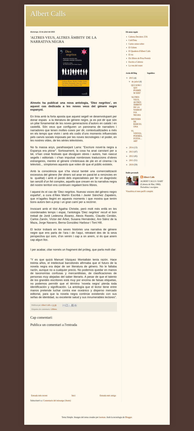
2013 (131, 152)
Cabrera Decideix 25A (138, 37)
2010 (131, 164)
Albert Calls (48, 14)
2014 (131, 147)
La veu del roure (135, 65)
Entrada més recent (39, 395)
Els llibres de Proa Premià (140, 58)
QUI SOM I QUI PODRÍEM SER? (136, 89)
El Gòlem (133, 47)
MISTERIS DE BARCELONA (136, 123)
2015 (131, 78)
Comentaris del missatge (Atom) (57, 400)
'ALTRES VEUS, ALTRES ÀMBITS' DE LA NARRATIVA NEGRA (136, 106)
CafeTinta (133, 40)
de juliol (135, 82)
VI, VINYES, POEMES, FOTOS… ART (136, 136)
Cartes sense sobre (136, 44)
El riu (131, 55)
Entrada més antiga (108, 395)
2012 (131, 156)
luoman (102, 417)
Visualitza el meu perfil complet (139, 191)
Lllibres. (54, 309)
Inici (73, 395)
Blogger (128, 417)
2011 (131, 160)
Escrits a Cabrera (136, 62)
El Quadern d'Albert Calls (140, 51)
